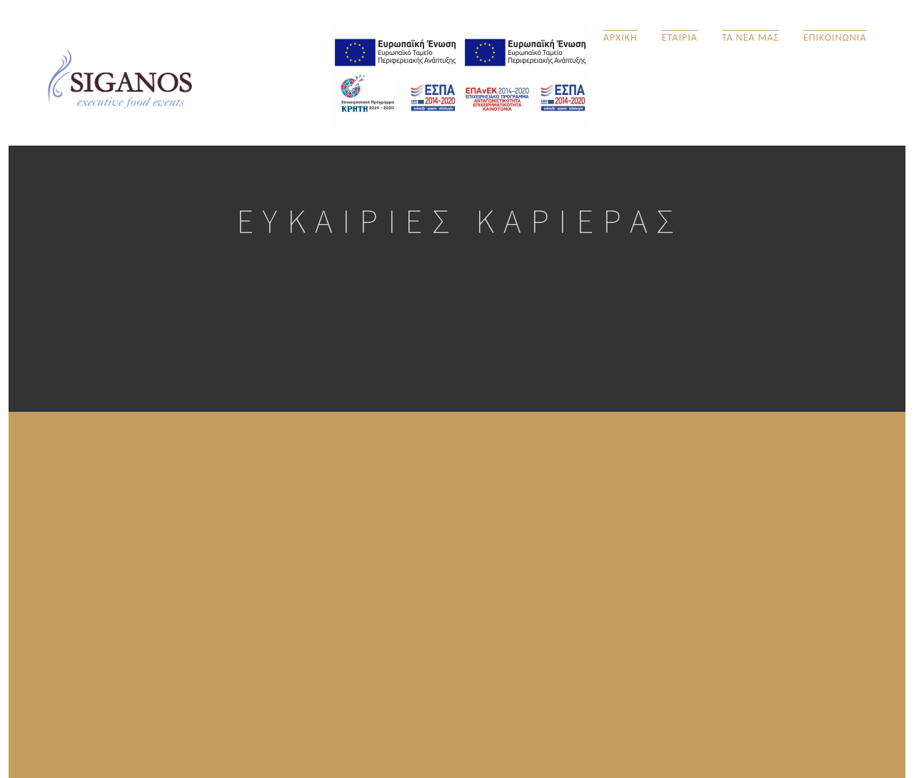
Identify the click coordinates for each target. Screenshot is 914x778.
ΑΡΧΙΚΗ (620, 37)
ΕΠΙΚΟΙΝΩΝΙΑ (835, 37)
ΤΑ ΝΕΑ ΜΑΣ (750, 37)
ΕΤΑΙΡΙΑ (680, 37)
